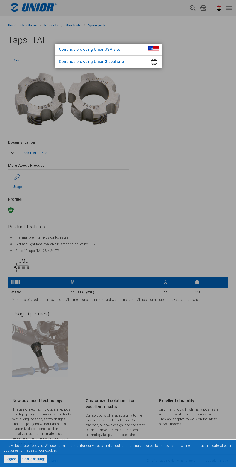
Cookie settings (33, 459)
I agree (11, 459)
